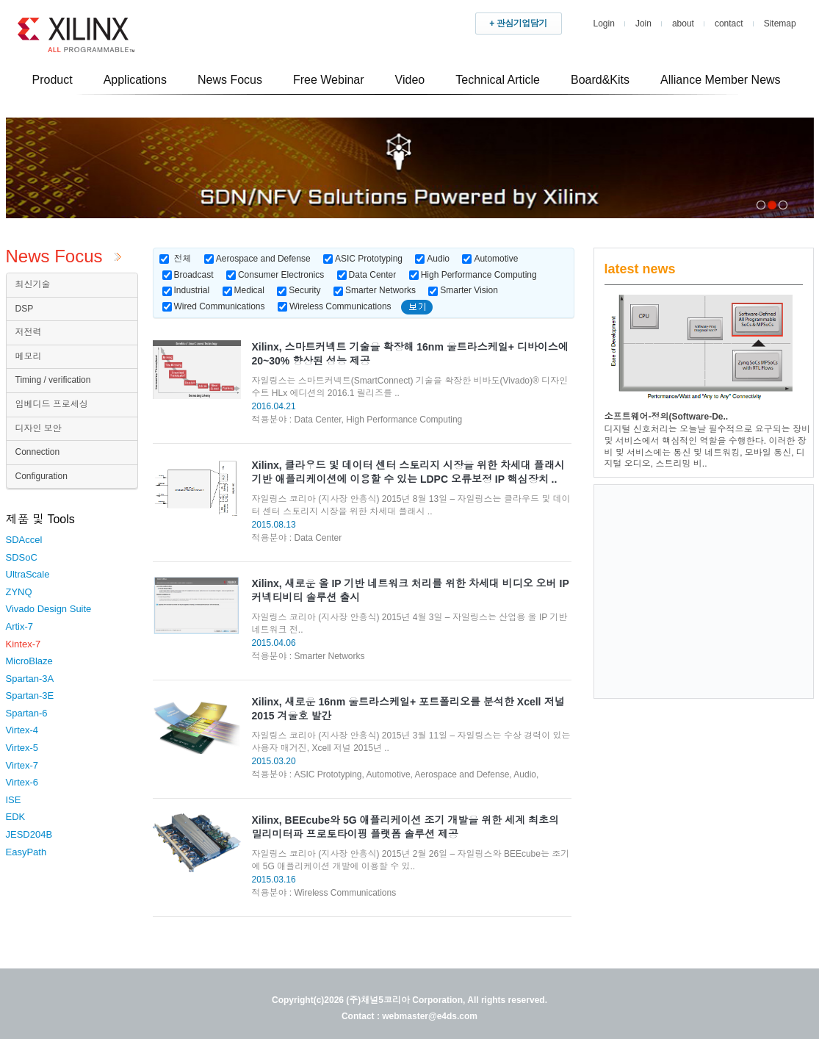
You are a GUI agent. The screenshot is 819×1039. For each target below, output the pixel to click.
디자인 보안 (38, 428)
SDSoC (21, 557)
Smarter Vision (462, 290)
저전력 (28, 332)
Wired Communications (213, 306)
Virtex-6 (22, 782)
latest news (640, 269)
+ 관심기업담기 (517, 23)
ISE (13, 799)
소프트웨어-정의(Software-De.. (667, 416)
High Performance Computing (473, 275)
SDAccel (24, 539)
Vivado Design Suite (49, 608)
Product (52, 79)
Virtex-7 (22, 765)
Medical (243, 290)
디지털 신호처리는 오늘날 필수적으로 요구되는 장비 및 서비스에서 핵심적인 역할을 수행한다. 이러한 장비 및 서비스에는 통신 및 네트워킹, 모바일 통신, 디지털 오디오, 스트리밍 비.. (708, 446)
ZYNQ (19, 591)
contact (729, 23)
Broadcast (188, 275)
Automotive (490, 259)
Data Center (367, 275)
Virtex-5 (22, 747)
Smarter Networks (374, 290)
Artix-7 (20, 626)
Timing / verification (53, 380)
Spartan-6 (27, 713)
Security (298, 290)
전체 (183, 259)
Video (410, 79)
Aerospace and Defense (257, 259)
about (683, 23)
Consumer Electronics (275, 275)
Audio (432, 259)
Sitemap (780, 23)
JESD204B (29, 834)
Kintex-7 (23, 644)
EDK (16, 816)
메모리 (28, 356)
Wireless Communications (335, 306)
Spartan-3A (30, 678)
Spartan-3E (30, 695)
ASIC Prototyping (363, 259)
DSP (24, 308)
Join (643, 23)
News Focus (230, 79)
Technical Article (497, 79)
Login (604, 23)
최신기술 (33, 284)
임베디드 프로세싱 (51, 404)
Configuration (41, 476)
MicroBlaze (29, 660)
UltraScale (28, 574)
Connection (37, 452)
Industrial (186, 290)
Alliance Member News (720, 79)
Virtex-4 (22, 730)
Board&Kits (600, 79)
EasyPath (26, 852)
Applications (135, 79)
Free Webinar (328, 79)
